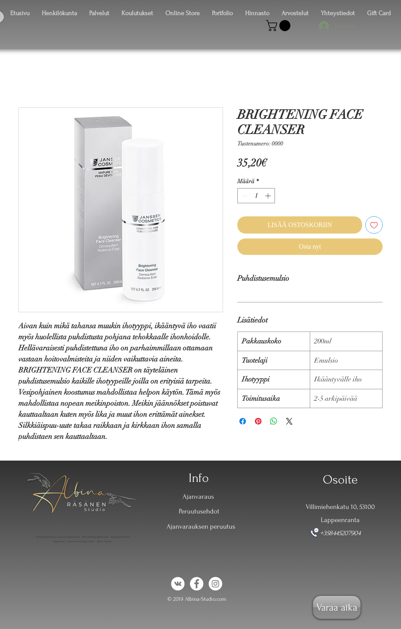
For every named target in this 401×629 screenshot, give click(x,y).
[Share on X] (289, 421)
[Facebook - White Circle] (196, 583)
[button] (279, 25)
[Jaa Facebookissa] (243, 421)
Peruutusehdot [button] (199, 511)
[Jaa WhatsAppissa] (274, 421)
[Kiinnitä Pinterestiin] (258, 421)
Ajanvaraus (198, 496)
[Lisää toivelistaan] (374, 225)
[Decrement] (244, 195)
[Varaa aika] (337, 607)
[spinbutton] (256, 195)
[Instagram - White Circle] (215, 583)
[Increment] (269, 195)
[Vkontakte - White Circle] (178, 583)
